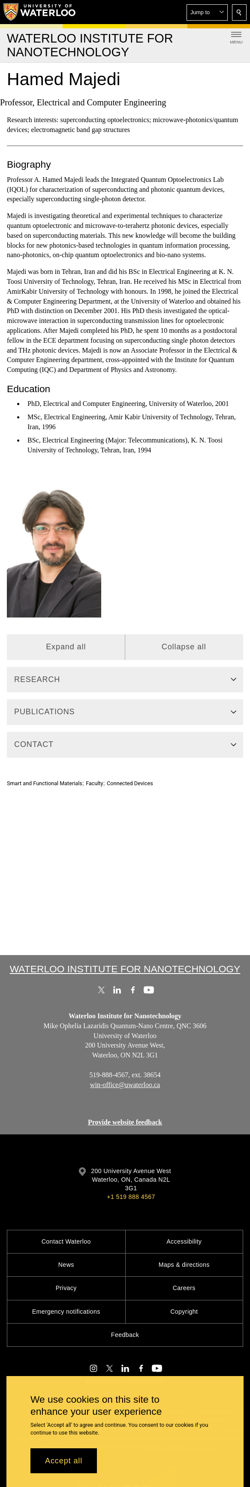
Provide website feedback (125, 1122)
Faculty (94, 783)
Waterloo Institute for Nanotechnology (125, 968)
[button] (207, 12)
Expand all (66, 646)
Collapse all (184, 646)
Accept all (63, 1460)
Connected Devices (130, 783)
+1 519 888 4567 (131, 1196)
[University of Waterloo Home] (39, 12)
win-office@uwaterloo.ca (125, 1084)
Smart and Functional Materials (44, 783)
